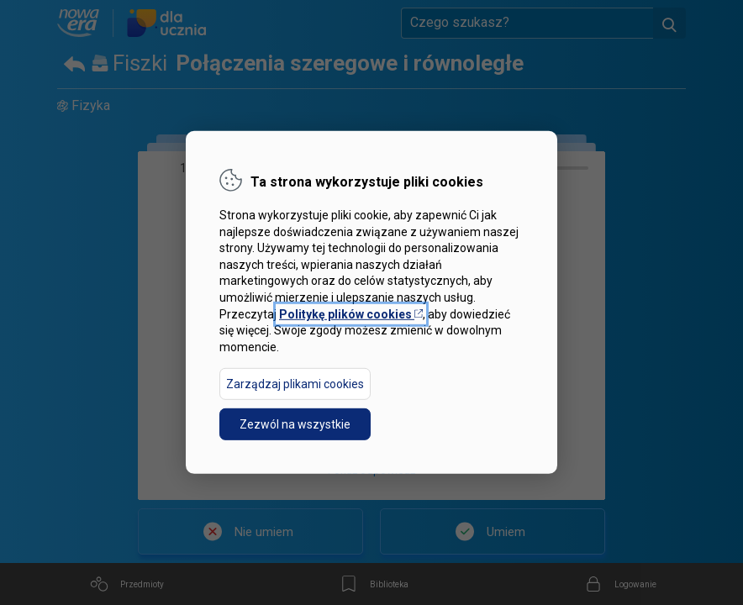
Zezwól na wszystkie (295, 424)
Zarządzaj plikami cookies (295, 384)
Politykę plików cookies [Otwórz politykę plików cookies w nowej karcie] (351, 313)
